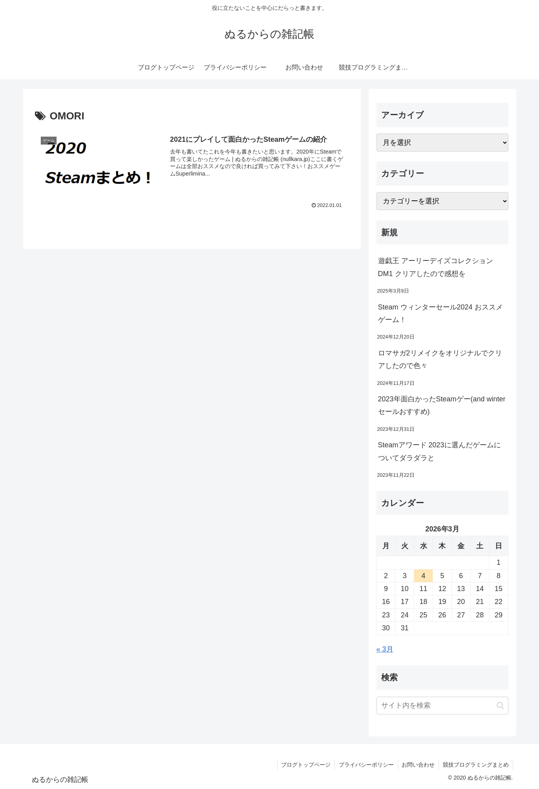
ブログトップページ (305, 765)
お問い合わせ (418, 765)
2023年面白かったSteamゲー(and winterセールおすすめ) (442, 405)
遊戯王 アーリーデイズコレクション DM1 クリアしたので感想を (435, 267)
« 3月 (384, 649)
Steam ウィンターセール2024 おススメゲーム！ (440, 313)
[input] (442, 705)
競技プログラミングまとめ (476, 765)
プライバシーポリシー (365, 765)
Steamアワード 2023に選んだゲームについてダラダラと (439, 451)
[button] (500, 705)
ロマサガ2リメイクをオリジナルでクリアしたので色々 (440, 359)
